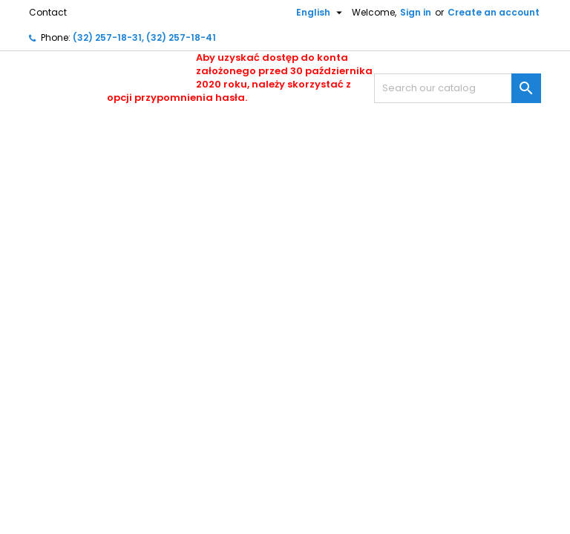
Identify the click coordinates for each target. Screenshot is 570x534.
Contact (48, 12)
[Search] (457, 88)
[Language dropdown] (313, 12)
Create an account (494, 12)
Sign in (415, 12)
